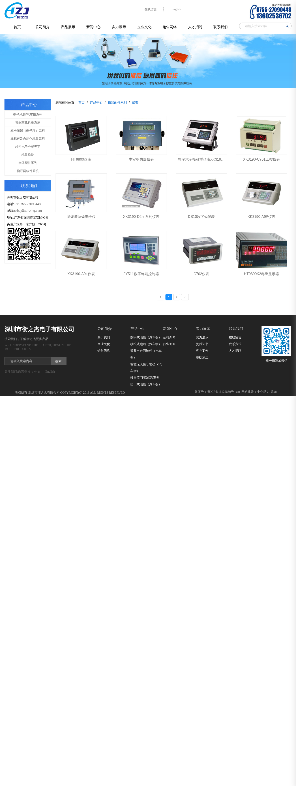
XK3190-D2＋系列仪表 (141, 217)
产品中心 (137, 329)
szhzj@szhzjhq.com (28, 210)
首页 (17, 27)
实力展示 (119, 27)
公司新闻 (169, 337)
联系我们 (220, 27)
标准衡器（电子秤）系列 (28, 130)
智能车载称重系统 (27, 122)
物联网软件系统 (28, 171)
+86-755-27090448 (27, 204)
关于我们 (103, 337)
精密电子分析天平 (27, 147)
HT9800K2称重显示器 (261, 274)
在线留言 (235, 337)
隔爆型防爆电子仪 (81, 217)
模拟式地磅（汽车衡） (146, 344)
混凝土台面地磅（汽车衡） (146, 354)
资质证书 (202, 344)
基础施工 (202, 357)
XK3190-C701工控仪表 (261, 159)
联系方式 (235, 344)
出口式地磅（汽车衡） (146, 384)
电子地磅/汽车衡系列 (27, 114)
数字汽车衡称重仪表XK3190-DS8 (204, 159)
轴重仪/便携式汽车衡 (144, 377)
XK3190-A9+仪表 (81, 274)
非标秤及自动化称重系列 (28, 138)
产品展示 (68, 27)
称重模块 (27, 155)
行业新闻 (169, 344)
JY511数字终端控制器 (141, 274)
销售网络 (170, 27)
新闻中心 (93, 27)
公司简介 (42, 27)
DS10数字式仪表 (201, 217)
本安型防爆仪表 (141, 159)
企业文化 (144, 27)
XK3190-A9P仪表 (261, 217)
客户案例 (202, 351)
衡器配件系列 (27, 163)
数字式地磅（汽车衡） (146, 337)
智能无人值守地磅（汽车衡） (146, 367)
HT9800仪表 (81, 159)
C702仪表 (201, 274)
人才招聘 (195, 27)
